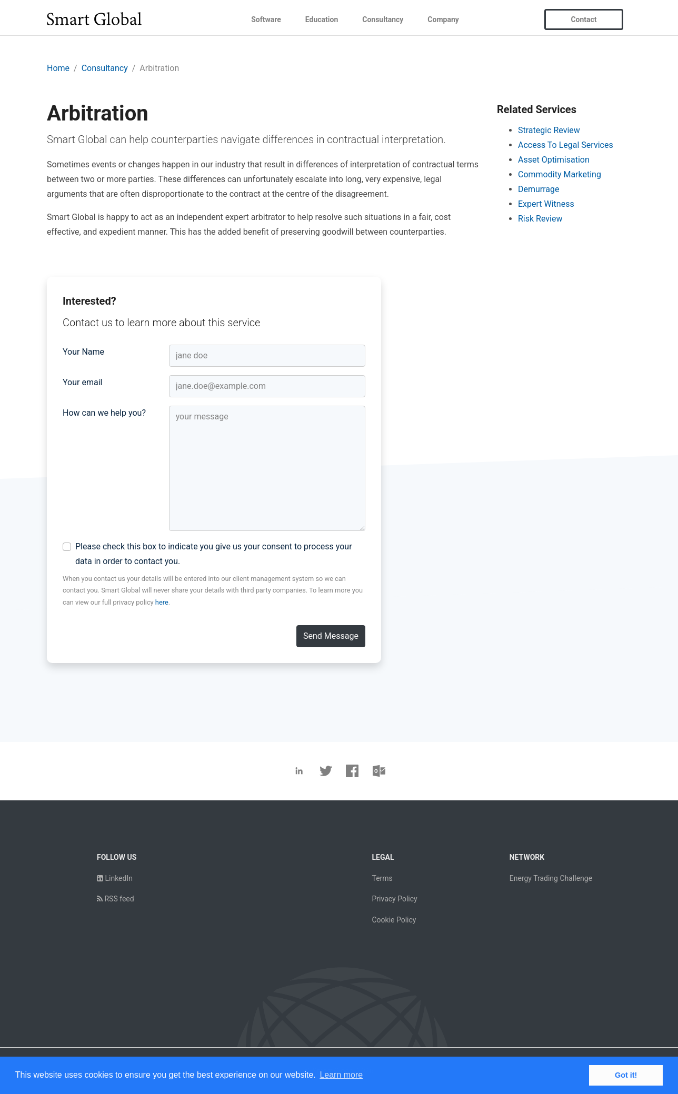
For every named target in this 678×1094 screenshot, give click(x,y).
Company (442, 19)
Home (58, 68)
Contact (583, 19)
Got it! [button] (626, 1075)
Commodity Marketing (559, 174)
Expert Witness (546, 204)
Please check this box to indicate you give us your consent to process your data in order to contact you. (213, 553)
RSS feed (115, 899)
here (161, 602)
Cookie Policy (394, 920)
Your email (82, 382)
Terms (382, 878)
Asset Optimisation (554, 160)
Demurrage (539, 189)
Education (321, 19)
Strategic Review (549, 130)
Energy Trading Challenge (551, 878)
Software (266, 19)
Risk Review (540, 219)
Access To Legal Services (565, 145)
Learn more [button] (341, 1074)
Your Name (83, 352)
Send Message (330, 636)
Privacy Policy (394, 899)
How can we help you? (104, 413)
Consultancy (382, 19)
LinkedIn (115, 878)
